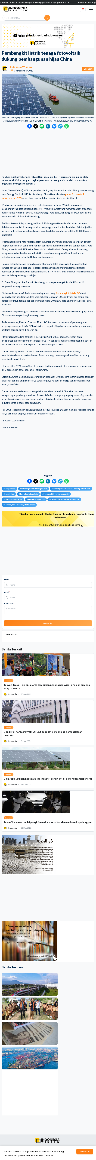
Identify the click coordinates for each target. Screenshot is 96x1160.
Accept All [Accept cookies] (85, 1151)
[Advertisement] (48, 152)
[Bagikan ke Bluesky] (54, 126)
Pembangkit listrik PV (68, 293)
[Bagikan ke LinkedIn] (48, 126)
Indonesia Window (21, 66)
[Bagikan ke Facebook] (29, 126)
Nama (7, 579)
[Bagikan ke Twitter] (35, 126)
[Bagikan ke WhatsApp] (66, 126)
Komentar (9, 603)
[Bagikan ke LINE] (42, 126)
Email (7, 592)
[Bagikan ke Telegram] (60, 126)
